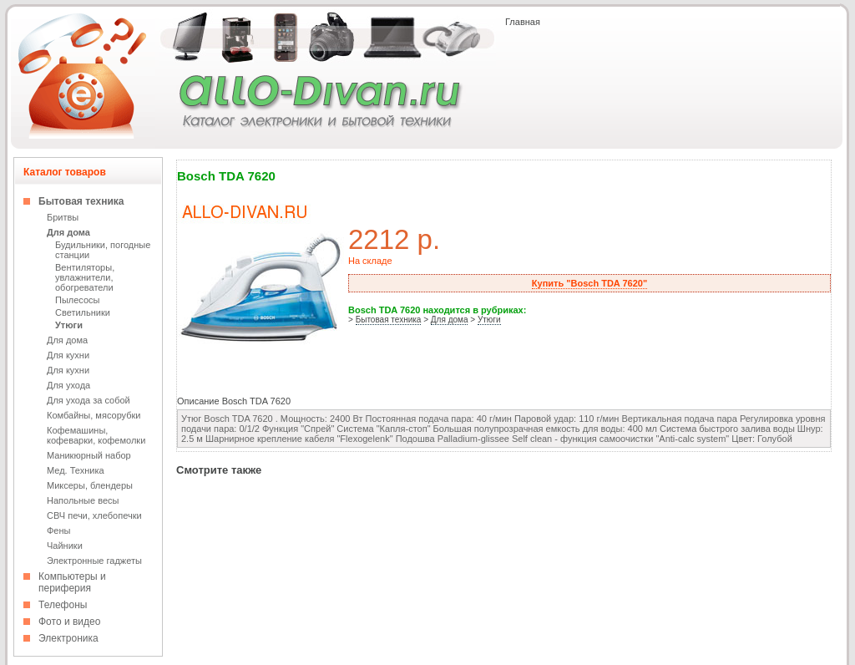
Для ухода (68, 385)
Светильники (82, 312)
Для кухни (68, 355)
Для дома (68, 232)
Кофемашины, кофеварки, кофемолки (96, 435)
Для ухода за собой (88, 400)
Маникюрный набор (89, 455)
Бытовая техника (81, 201)
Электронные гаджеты (94, 561)
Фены (58, 530)
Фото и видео (69, 621)
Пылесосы (77, 300)
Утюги (69, 325)
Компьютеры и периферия (72, 582)
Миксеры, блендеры (90, 485)
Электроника (68, 638)
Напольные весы (83, 500)
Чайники (65, 546)
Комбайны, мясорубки (94, 415)
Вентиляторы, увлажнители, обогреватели (84, 277)
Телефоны (62, 605)
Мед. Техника (75, 470)
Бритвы (62, 217)
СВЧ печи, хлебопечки (94, 515)
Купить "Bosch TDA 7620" (589, 283)
